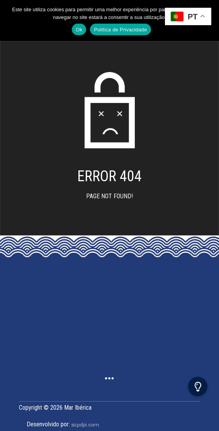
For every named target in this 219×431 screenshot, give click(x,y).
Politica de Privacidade (120, 30)
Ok (79, 30)
